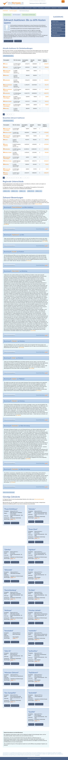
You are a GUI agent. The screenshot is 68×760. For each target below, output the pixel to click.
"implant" (14, 378)
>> (25, 177)
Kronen (5, 63)
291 (13, 680)
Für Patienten (37, 755)
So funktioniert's (18, 41)
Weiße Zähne (47, 7)
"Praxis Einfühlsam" (17, 207)
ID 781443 (29, 260)
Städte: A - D (6, 191)
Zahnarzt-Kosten (7, 14)
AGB (28, 758)
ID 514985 (31, 368)
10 (20, 177)
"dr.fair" (14, 358)
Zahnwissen (54, 7)
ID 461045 (39, 390)
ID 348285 (13, 482)
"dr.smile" (14, 251)
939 (12, 519)
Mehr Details (7, 522)
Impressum (39, 758)
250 (37, 700)
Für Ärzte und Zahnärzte (34, 0)
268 (37, 681)
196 (37, 720)
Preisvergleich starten (8, 41)
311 (37, 639)
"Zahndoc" (14, 341)
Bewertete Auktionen (56, 27)
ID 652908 (33, 330)
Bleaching (6, 75)
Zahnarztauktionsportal (39, 499)
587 (12, 558)
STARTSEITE (5, 10)
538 (37, 578)
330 (12, 619)
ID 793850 (45, 241)
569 (13, 577)
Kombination (6, 80)
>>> (28, 177)
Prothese (35, 7)
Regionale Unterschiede (57, 30)
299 (12, 659)
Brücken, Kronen (7, 101)
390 (37, 599)
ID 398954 (18, 415)
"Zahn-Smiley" (15, 271)
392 (12, 599)
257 (12, 701)
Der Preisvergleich (7, 7)
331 (37, 619)
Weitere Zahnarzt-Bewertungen (8, 492)
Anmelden (60, 7)
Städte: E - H (14, 191)
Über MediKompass (42, 0)
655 (37, 538)
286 (37, 661)
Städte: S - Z (38, 191)
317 (15, 638)
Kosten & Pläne (15, 7)
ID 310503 (28, 458)
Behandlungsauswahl (8, 56)
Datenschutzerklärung (33, 758)
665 (37, 517)
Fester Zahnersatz (28, 7)
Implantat (21, 7)
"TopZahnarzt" (15, 234)
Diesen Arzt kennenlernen (9, 229)
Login (63, 1)
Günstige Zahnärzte (56, 35)
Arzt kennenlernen (15, 522)
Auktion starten (55, 21)
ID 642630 (21, 347)
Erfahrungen (54, 32)
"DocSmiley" (15, 425)
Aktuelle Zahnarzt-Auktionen (58, 24)
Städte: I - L (22, 191)
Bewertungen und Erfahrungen (29, 14)
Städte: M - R (31, 191)
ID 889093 (6, 224)
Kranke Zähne (41, 7)
